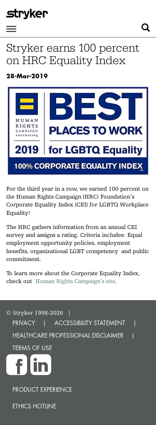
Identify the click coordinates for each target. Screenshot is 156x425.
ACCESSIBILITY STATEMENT (89, 323)
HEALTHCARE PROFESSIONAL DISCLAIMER (68, 335)
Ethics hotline (34, 406)
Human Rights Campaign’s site (75, 281)
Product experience (42, 389)
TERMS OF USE (32, 348)
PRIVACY (23, 323)
